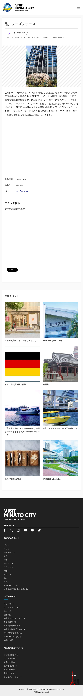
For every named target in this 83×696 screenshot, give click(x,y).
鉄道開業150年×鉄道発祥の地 (16, 589)
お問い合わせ (9, 673)
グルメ (6, 545)
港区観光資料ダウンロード (15, 629)
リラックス (8, 567)
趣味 (5, 578)
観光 (5, 556)
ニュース (7, 611)
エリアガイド (9, 604)
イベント (7, 574)
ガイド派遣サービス (12, 626)
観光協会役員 (9, 669)
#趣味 (54, 37)
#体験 (23, 37)
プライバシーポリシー (13, 677)
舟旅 (5, 582)
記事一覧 (7, 615)
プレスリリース (10, 658)
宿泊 (5, 571)
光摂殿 (46, 384)
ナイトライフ (9, 553)
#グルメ (61, 37)
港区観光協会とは (11, 655)
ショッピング (9, 563)
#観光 (17, 37)
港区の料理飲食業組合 (13, 633)
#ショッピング (33, 37)
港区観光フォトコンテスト (15, 618)
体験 (5, 560)
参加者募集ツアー (11, 622)
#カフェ (10, 37)
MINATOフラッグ (11, 585)
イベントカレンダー (12, 607)
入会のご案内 (9, 662)
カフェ (6, 549)
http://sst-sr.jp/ (22, 191)
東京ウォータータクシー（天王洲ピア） (60, 428)
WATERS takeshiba (51, 479)
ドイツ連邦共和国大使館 (15, 384)
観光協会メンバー (11, 666)
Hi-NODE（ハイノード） (54, 340)
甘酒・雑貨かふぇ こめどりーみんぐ (20, 340)
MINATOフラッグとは (13, 637)
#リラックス (45, 37)
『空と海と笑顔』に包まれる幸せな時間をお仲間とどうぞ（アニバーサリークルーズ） (22, 431)
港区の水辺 (8, 640)
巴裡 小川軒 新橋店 (13, 479)
